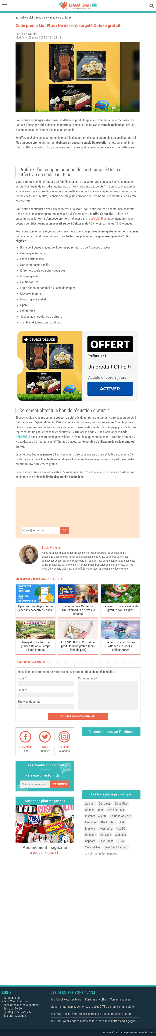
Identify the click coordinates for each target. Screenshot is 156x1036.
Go (64, 530)
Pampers (90, 835)
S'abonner (60, 784)
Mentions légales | (112, 1032)
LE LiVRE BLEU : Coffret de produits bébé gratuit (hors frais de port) (78, 646)
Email (21, 690)
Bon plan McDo (12, 1008)
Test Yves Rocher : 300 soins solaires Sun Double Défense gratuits (91, 1014)
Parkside (105, 835)
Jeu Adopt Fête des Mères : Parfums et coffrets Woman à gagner (90, 999)
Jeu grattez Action (14, 1015)
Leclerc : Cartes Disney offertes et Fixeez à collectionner (120, 646)
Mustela (90, 828)
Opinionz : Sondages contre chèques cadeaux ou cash (35, 608)
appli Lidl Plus (98, 218)
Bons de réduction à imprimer (21, 1005)
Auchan (89, 803)
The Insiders (108, 822)
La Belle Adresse (120, 816)
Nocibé (121, 828)
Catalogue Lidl (12, 998)
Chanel (89, 810)
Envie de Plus (115, 810)
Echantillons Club (25, 17)
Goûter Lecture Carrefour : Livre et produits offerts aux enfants (78, 610)
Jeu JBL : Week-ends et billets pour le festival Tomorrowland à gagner (93, 1021)
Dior (100, 810)
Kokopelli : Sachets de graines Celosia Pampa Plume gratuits (35, 646)
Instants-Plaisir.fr (95, 816)
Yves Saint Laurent (116, 847)
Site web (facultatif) (30, 701)
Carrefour (104, 803)
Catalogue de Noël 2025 (18, 1012)
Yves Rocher (92, 847)
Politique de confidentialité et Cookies (138, 1032)
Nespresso (105, 828)
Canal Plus (121, 803)
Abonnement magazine (45, 850)
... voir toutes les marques (101, 853)
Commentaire (87, 678)
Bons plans (41, 17)
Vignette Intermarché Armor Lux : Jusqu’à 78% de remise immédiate (92, 1006)
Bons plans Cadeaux (60, 17)
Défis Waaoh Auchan (15, 1001)
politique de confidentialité (97, 672)
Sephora (90, 841)
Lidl (42, 125)
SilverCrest (106, 841)
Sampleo (120, 835)
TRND (120, 841)
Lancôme (90, 822)
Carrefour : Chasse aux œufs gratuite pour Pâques (120, 608)
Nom (21, 678)
